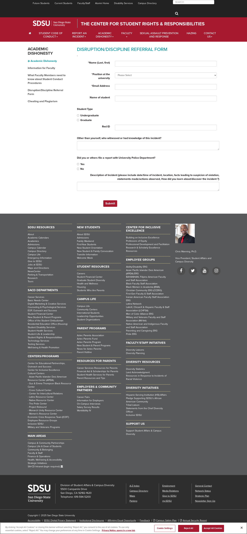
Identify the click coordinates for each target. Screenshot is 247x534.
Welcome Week (85, 257)
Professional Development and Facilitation (148, 244)
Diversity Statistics (135, 369)
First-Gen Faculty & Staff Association (145, 293)
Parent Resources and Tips (91, 378)
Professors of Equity (136, 241)
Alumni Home (102, 3)
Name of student (100, 97)
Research (33, 278)
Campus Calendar (37, 247)
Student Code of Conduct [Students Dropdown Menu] (51, 35)
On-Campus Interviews (88, 403)
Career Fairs (83, 397)
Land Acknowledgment (138, 372)
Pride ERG (131, 334)
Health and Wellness (87, 283)
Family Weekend (85, 241)
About (31, 234)
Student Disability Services (41, 327)
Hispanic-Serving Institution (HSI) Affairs (146, 394)
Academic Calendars (38, 237)
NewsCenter (34, 271)
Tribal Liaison (132, 405)
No (80, 169)
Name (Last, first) (99, 62)
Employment (168, 485)
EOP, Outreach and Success (42, 310)
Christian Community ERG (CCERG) (144, 290)
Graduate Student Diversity (91, 280)
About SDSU (83, 234)
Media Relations (170, 490)
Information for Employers (90, 400)
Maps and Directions (38, 268)
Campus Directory (147, 3)
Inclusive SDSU (36, 423)
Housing (81, 287)
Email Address (100, 86)
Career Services (36, 297)
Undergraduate (88, 115)
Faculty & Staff (35, 453)
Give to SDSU (35, 261)
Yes (81, 164)
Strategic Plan (202, 496)
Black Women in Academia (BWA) (143, 287)
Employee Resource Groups (42, 420)
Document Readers (63, 525)
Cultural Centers (36, 373)
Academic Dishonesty (40, 51)
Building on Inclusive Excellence (142, 237)
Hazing (191, 33)
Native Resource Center (41, 400)
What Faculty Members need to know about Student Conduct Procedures (47, 79)
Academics (33, 241)
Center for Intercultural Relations (46, 393)
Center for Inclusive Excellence (44, 370)
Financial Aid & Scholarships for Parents (97, 371)
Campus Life (34, 254)
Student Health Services (40, 330)
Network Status (203, 490)
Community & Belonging (40, 449)
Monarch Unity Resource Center (46, 410)
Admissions (34, 244)
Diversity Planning (135, 353)
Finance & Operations (39, 456)
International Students (88, 312)
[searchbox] (193, 2)
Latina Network (133, 303)
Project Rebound (38, 407)
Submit (110, 203)
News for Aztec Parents (89, 348)
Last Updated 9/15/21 (38, 525)
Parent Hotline (84, 352)
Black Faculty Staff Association (141, 283)
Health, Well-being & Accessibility (45, 459)
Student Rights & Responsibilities (45, 337)
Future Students (41, 3)
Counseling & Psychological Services (47, 307)
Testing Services (36, 344)
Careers (81, 273)
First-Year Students (86, 244)
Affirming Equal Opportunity (122, 520)
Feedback (145, 520)
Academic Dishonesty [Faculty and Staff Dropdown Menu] (104, 35)
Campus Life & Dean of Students (44, 446)
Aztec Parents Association (90, 335)
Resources (131, 251)
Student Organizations (88, 319)
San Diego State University (52, 23)
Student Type (85, 109)
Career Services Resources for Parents (97, 368)
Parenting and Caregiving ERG (141, 330)
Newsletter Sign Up (205, 501)
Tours (30, 281)
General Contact (203, 485)
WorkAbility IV (84, 410)
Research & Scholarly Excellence (143, 247)
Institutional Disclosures (91, 520)
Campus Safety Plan (166, 520)
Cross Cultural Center (40, 390)
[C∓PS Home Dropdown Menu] (31, 33)
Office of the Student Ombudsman (45, 320)
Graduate (84, 120)
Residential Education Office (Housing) (47, 324)
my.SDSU (167, 501)
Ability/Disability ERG (136, 266)
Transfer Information (87, 254)
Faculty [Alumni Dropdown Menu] (126, 33)
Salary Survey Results (88, 407)
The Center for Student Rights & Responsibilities (143, 24)
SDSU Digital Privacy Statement (60, 520)
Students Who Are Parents (91, 290)
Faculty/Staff (83, 3)
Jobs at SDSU (35, 264)
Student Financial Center (40, 313)
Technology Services (38, 340)
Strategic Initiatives (37, 463)
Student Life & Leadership (41, 334)
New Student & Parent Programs (44, 317)
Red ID (106, 126)
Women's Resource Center (43, 413)
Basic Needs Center (38, 300)
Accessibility (34, 520)
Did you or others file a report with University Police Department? (116, 158)
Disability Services (123, 3)
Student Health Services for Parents (95, 374)
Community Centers (87, 309)
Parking (133, 501)
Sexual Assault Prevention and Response (159, 35)
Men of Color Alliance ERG (139, 313)
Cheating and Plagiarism (42, 101)
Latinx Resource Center (41, 396)
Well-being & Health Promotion (43, 347)
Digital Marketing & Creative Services (47, 303)
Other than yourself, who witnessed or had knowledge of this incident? (119, 138)
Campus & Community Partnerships (46, 443)
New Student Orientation (90, 247)
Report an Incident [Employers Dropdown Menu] (79, 35)
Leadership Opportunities (90, 316)
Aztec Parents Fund (87, 338)
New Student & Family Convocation (95, 251)
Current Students (63, 3)
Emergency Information (40, 257)
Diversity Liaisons (135, 349)
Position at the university (101, 76)
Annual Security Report (195, 520)
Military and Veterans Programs (44, 427)
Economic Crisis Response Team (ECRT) (48, 417)
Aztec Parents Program (89, 342)
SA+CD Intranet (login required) (44, 466)
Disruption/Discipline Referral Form (45, 92)
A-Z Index (134, 485)
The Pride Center (38, 403)
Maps (132, 496)
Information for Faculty (41, 68)
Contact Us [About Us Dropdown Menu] (210, 35)
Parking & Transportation (40, 274)
